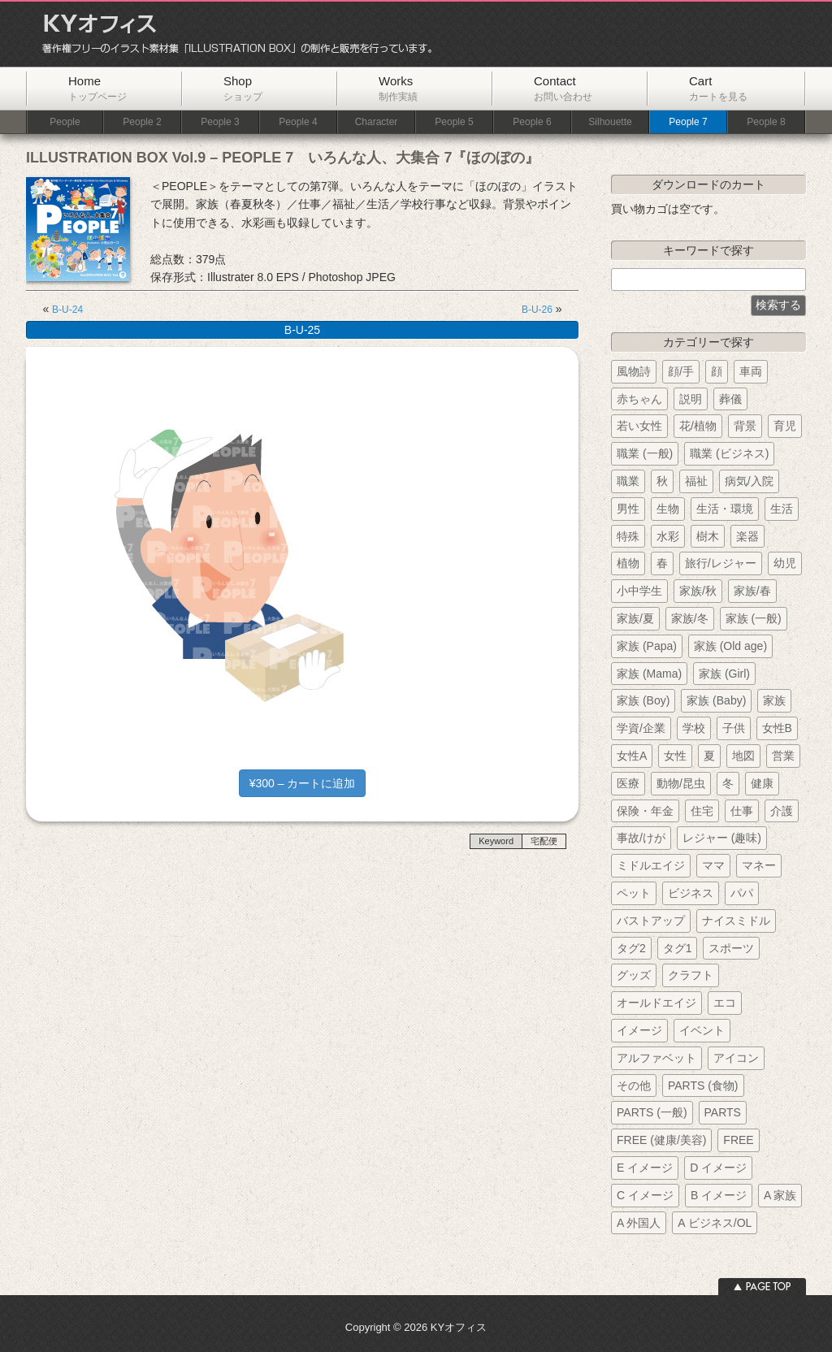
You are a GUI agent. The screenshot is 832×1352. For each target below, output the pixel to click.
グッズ (634, 975)
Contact (563, 88)
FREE (738, 1139)
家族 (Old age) (730, 645)
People (65, 122)
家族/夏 (635, 618)
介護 (781, 810)
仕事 (741, 810)
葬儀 (730, 398)
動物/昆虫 (680, 783)
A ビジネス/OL (715, 1222)
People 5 (454, 122)
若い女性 (639, 425)
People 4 (298, 122)
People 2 (142, 122)
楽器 (747, 536)
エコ (724, 1002)
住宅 (702, 810)
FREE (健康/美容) (661, 1139)
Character (376, 122)
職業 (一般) (645, 453)
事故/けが (641, 837)
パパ (741, 892)
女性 (675, 755)
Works (398, 88)
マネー (759, 865)
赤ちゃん (639, 398)
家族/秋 (698, 590)
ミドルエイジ (651, 865)
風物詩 (634, 371)
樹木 (707, 536)
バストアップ (651, 920)
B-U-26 (537, 309)
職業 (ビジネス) (729, 453)
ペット (634, 892)
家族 (774, 700)
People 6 (532, 122)
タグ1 (677, 948)
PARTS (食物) (703, 1085)
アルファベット (656, 1057)
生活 (781, 508)
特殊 (628, 536)
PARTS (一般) (652, 1112)
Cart (718, 88)
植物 (628, 563)
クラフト (690, 975)
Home (97, 88)
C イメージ (645, 1195)
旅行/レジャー (720, 563)
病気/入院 (749, 481)
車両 (750, 371)
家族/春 (752, 590)
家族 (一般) (754, 618)
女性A (632, 755)
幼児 (785, 563)
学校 (693, 728)
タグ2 (631, 948)
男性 (628, 508)
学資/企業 (641, 728)
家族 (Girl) (724, 673)
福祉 (696, 481)
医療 (628, 783)
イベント (702, 1030)
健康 (762, 783)
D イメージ (718, 1167)
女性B (777, 728)
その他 (634, 1085)
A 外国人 (639, 1222)
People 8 (766, 122)
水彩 (667, 536)
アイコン (736, 1057)
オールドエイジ (656, 1002)
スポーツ (731, 948)
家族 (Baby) (716, 700)
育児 (785, 425)
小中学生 (639, 590)
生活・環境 (724, 508)
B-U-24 (67, 309)
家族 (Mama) (649, 673)
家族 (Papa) (647, 645)
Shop (242, 88)
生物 (667, 508)
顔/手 (681, 371)
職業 (628, 481)
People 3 (220, 122)
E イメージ (645, 1167)
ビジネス (690, 892)
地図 (743, 755)
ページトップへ (762, 1286)
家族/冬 (689, 618)
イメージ (639, 1030)
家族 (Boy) (643, 700)
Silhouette (609, 122)
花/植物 (698, 425)
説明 (690, 398)
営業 (783, 755)
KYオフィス (231, 34)
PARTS (722, 1112)
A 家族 (780, 1195)
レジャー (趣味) (721, 837)
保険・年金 (645, 810)
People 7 (688, 122)
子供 (733, 728)
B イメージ (719, 1195)
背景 (745, 425)
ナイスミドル (736, 920)
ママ (713, 865)
